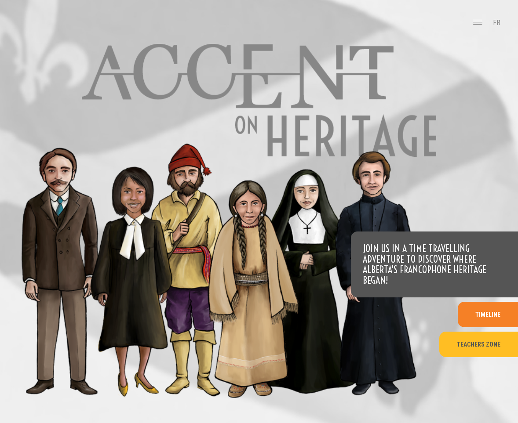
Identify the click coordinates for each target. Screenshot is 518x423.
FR (496, 22)
